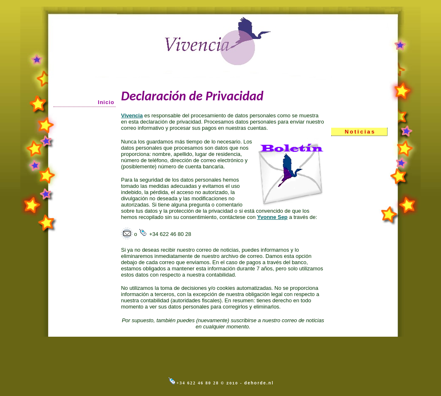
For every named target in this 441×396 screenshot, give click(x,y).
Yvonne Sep (272, 217)
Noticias (360, 132)
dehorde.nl (259, 383)
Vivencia (132, 115)
